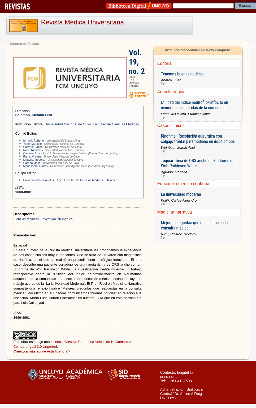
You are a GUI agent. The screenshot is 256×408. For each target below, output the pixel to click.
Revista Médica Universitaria (82, 22)
